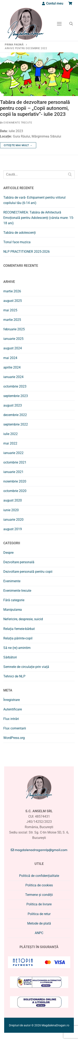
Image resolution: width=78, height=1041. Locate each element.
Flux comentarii (14, 728)
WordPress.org (14, 738)
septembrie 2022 (15, 424)
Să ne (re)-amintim (17, 648)
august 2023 (12, 405)
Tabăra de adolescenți (19, 233)
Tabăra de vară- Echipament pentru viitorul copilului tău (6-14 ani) (34, 200)
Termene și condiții (39, 895)
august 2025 (12, 301)
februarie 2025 (14, 329)
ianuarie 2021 (13, 472)
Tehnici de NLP (14, 676)
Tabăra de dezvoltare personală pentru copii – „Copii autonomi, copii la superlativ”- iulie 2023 (35, 108)
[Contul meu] (52, 3)
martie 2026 (12, 291)
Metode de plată (39, 923)
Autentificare (12, 709)
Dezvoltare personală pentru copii (27, 572)
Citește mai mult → (18, 145)
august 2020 (12, 500)
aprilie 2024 (12, 367)
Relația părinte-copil (17, 638)
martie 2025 (12, 320)
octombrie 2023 (14, 386)
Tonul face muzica (17, 242)
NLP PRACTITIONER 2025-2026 (26, 252)
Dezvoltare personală (18, 562)
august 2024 (12, 348)
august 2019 (12, 529)
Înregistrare (11, 700)
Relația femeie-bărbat (19, 629)
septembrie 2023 (15, 396)
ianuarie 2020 (13, 520)
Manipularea (12, 610)
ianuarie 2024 (13, 377)
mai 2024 (10, 358)
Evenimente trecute (16, 122)
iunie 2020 (11, 510)
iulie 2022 (10, 434)
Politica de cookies (39, 885)
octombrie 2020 (14, 491)
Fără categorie (13, 600)
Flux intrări (11, 719)
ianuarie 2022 (13, 453)
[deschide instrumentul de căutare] (71, 24)
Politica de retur (39, 914)
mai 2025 (10, 310)
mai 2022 (10, 443)
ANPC (39, 933)
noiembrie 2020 (14, 481)
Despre (8, 553)
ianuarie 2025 (13, 339)
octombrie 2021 (14, 462)
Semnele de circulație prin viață (26, 667)
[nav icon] (59, 24)
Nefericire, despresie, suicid (23, 619)
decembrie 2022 (15, 415)
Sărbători (10, 657)
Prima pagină (14, 44)
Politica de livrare (39, 904)
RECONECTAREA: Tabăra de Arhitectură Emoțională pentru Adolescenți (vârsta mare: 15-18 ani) (38, 217)
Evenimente (11, 581)
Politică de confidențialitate (39, 876)
